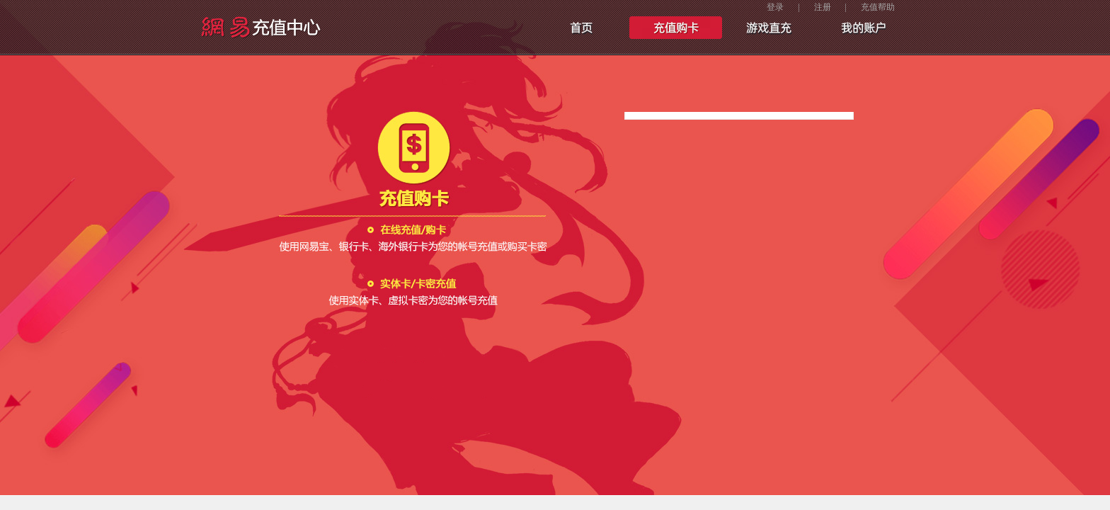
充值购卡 (675, 28)
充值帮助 (878, 7)
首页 (582, 28)
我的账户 (862, 28)
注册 (822, 7)
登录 (775, 7)
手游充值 (769, 28)
